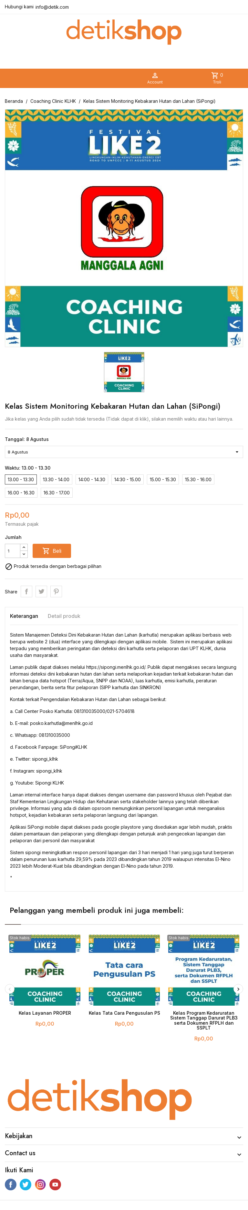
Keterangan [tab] (24, 616)
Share (26, 591)
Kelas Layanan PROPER (45, 1013)
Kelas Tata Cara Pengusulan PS (124, 1013)
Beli (51, 551)
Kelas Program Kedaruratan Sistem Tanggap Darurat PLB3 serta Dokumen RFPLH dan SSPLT (204, 1020)
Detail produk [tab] (64, 616)
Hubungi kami (19, 6)
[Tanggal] (124, 452)
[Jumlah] (12, 551)
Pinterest (56, 591)
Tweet (41, 591)
